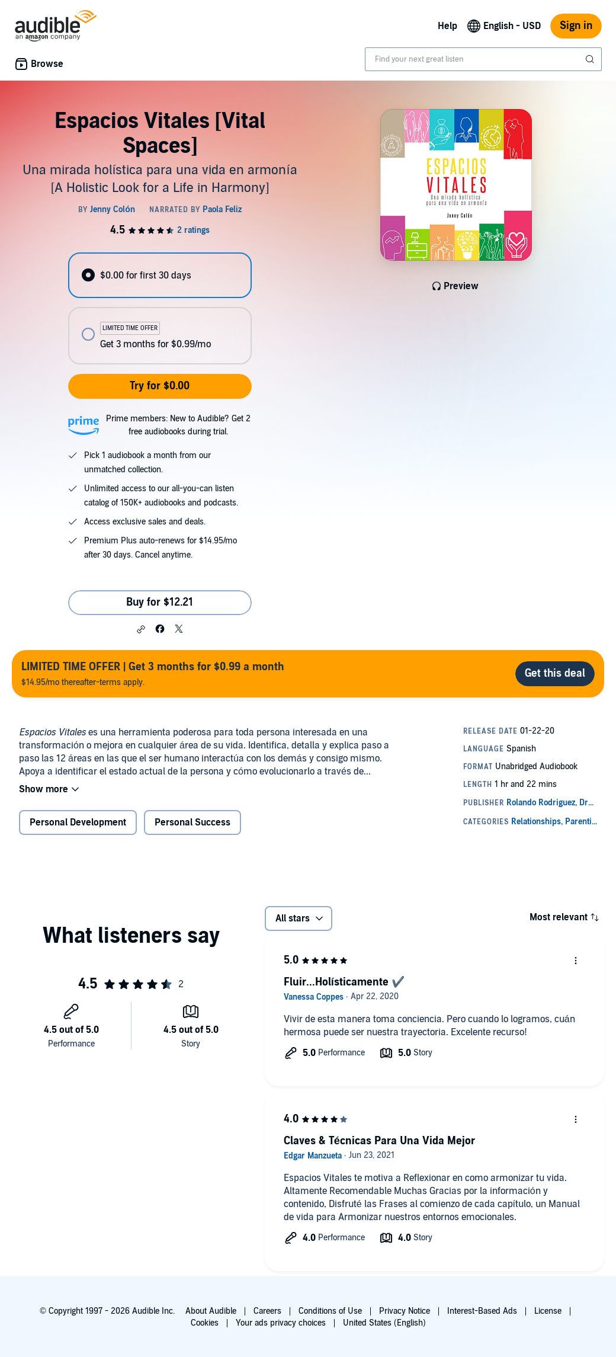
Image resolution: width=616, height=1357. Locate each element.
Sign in (576, 26)
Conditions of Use (330, 1311)
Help (447, 26)
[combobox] (483, 59)
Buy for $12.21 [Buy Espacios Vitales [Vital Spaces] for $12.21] (159, 602)
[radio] (159, 275)
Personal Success (192, 822)
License (548, 1311)
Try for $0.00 (160, 386)
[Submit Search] (591, 59)
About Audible (210, 1311)
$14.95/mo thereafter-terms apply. (152, 673)
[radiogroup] (159, 308)
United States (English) (384, 1323)
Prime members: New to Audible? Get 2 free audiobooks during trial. (178, 425)
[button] (141, 629)
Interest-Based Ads (482, 1311)
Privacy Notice (404, 1311)
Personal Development (78, 822)
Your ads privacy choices (281, 1323)
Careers (267, 1311)
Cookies (205, 1323)
